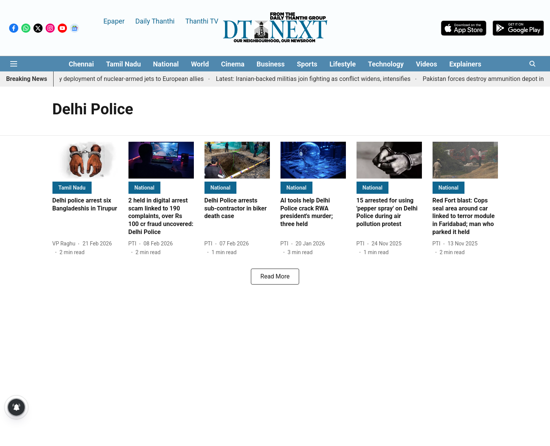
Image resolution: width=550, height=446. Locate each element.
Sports (307, 64)
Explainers (465, 64)
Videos (426, 64)
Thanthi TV (201, 21)
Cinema (233, 64)
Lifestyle (343, 64)
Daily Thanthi (155, 21)
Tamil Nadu (123, 64)
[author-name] (65, 244)
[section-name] (72, 187)
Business (271, 64)
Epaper (114, 21)
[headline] (85, 205)
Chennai (81, 64)
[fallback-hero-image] (85, 160)
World (200, 64)
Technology (386, 64)
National (166, 64)
